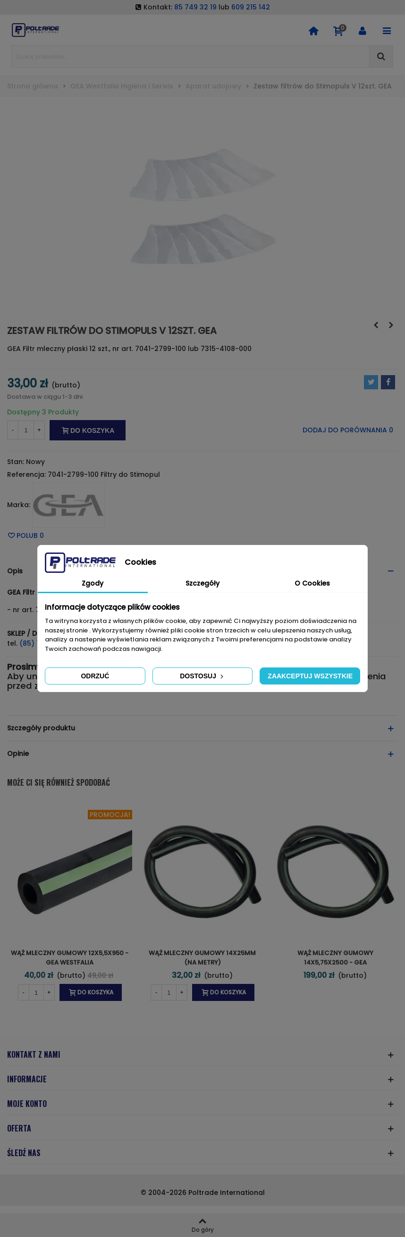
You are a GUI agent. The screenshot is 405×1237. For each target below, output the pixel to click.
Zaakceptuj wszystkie (310, 676)
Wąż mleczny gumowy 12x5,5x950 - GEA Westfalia (69, 957)
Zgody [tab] (92, 583)
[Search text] (190, 56)
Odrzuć (95, 676)
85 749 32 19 (195, 7)
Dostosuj (202, 676)
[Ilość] (26, 430)
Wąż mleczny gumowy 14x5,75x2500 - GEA (335, 957)
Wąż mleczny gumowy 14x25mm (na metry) (202, 957)
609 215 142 (250, 7)
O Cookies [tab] (312, 583)
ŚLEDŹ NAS (24, 1152)
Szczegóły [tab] (202, 583)
